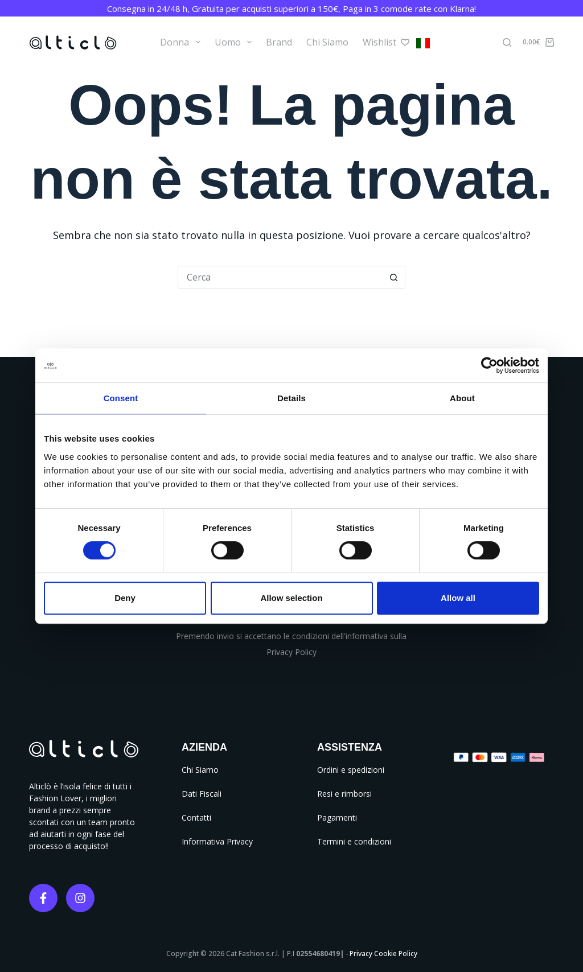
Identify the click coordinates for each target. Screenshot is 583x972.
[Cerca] (507, 42)
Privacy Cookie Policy (383, 953)
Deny (125, 598)
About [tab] (462, 398)
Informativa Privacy (217, 841)
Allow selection (291, 598)
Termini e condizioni (354, 841)
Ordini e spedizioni (350, 769)
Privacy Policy (291, 651)
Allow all (458, 598)
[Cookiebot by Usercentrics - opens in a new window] (489, 365)
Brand (279, 42)
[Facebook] (43, 898)
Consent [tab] (121, 398)
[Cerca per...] (280, 277)
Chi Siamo (327, 42)
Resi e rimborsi (344, 793)
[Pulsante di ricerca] (394, 277)
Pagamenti (337, 817)
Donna (182, 42)
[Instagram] (80, 898)
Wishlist (386, 42)
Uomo (235, 42)
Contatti (196, 817)
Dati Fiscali (201, 793)
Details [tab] (291, 398)
